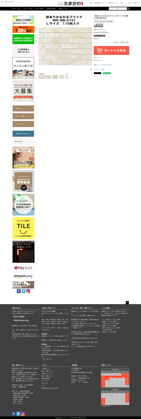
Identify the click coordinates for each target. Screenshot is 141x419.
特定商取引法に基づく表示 (50, 388)
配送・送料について (48, 371)
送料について (98, 57)
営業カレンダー (106, 365)
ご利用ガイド (136, 3)
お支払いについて (47, 373)
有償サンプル (63, 8)
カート (117, 3)
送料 (130, 3)
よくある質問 (105, 308)
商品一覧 (18, 108)
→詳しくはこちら (47, 358)
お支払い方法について (49, 308)
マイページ (124, 3)
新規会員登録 (46, 378)
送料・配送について (18, 365)
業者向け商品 (51, 8)
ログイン (104, 3)
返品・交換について (48, 376)
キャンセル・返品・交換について (82, 308)
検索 (128, 8)
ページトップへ (127, 302)
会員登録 (110, 3)
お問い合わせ (16, 308)
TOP (92, 3)
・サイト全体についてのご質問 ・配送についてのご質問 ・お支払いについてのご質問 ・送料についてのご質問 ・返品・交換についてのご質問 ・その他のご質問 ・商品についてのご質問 (110, 326)
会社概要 (97, 3)
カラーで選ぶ (39, 8)
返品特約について (99, 60)
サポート (44, 365)
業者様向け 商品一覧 (22, 133)
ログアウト (45, 383)
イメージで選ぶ (28, 8)
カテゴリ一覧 (16, 8)
